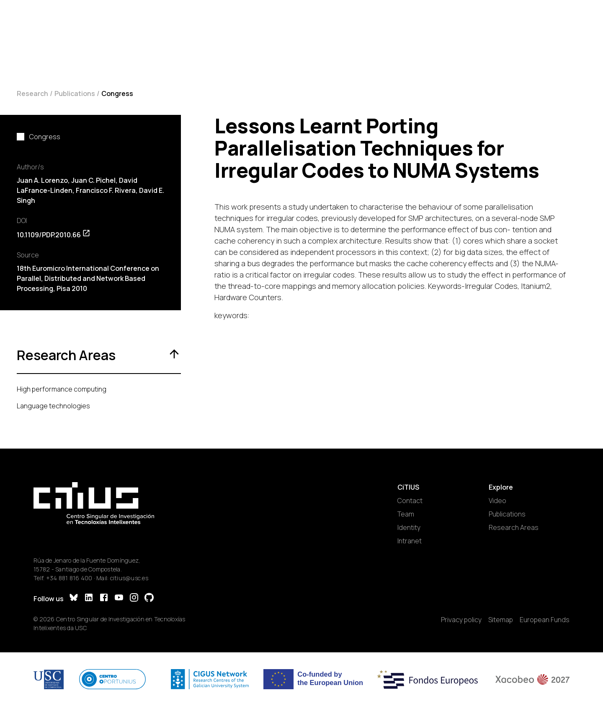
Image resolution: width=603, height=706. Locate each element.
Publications (74, 93)
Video (497, 500)
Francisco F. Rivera (106, 190)
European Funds (545, 619)
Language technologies (53, 405)
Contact (410, 500)
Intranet (409, 540)
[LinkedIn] (89, 598)
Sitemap (500, 619)
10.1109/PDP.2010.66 (53, 234)
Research (32, 93)
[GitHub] (149, 598)
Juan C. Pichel (93, 180)
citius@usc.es (129, 578)
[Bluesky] (74, 598)
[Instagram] (134, 598)
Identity (408, 527)
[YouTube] (119, 598)
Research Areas (514, 527)
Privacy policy (461, 619)
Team (405, 514)
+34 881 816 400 (69, 578)
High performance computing (61, 389)
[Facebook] (104, 598)
